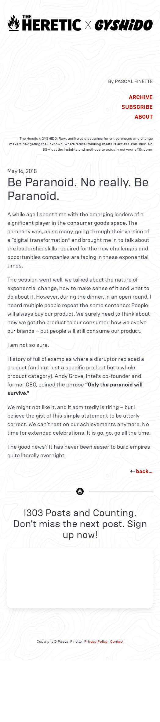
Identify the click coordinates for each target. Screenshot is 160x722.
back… (144, 471)
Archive (141, 97)
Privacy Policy (95, 641)
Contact (116, 641)
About (144, 116)
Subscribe (137, 107)
